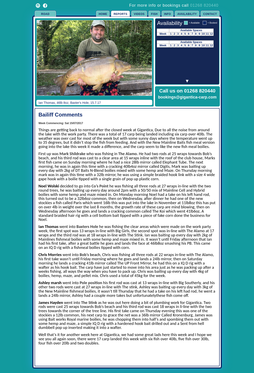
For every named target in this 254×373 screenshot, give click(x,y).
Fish (154, 14)
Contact (210, 14)
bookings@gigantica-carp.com (187, 97)
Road (45, 14)
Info (167, 14)
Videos (139, 14)
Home (103, 14)
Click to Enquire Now (187, 103)
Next (144, 61)
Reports (120, 14)
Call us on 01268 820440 (187, 91)
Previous (40, 61)
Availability (187, 14)
